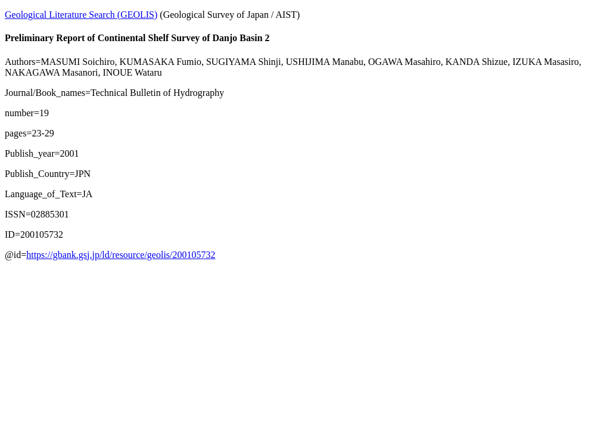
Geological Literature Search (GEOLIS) (81, 15)
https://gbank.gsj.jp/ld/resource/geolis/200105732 (120, 255)
